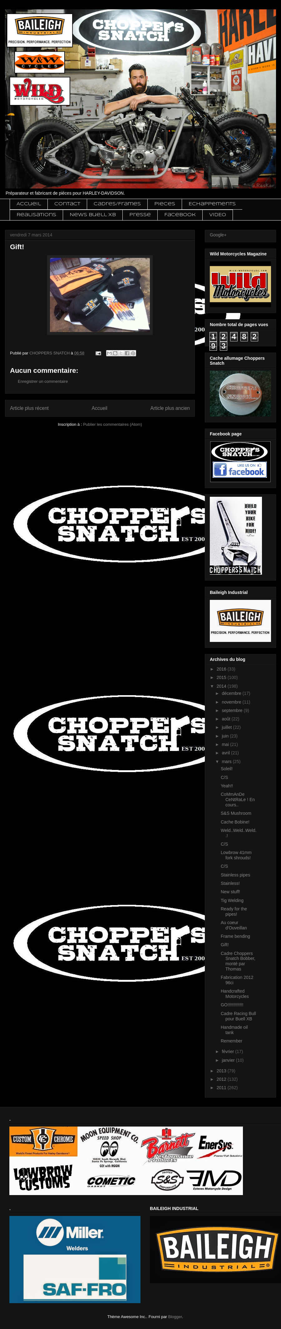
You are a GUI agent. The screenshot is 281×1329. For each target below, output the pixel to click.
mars (227, 761)
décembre (232, 693)
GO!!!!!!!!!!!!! (232, 1004)
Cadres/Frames (117, 204)
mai (226, 744)
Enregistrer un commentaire (43, 381)
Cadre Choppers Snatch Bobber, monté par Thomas (238, 961)
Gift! (225, 944)
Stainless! (230, 883)
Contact (67, 204)
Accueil (29, 204)
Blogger (175, 1316)
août (226, 718)
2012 (222, 1079)
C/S (224, 777)
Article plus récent (29, 408)
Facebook (180, 215)
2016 (222, 669)
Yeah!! (227, 785)
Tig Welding (232, 900)
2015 (222, 677)
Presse (140, 215)
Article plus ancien (170, 408)
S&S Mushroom (236, 813)
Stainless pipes (235, 874)
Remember (231, 1040)
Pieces (164, 204)
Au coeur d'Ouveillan (234, 925)
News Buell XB (93, 215)
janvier (229, 1060)
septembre (233, 710)
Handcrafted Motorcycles (235, 994)
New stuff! (230, 891)
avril (226, 752)
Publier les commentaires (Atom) (112, 424)
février (228, 1051)
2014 (222, 686)
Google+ (218, 234)
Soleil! (227, 768)
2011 (222, 1087)
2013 (222, 1070)
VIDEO (217, 215)
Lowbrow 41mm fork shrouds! (236, 855)
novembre (232, 702)
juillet (227, 727)
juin (226, 735)
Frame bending (235, 936)
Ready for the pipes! (234, 911)
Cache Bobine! (235, 821)
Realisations (36, 215)
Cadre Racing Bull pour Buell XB (238, 1016)
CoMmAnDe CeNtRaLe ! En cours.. (238, 799)
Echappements (212, 204)
